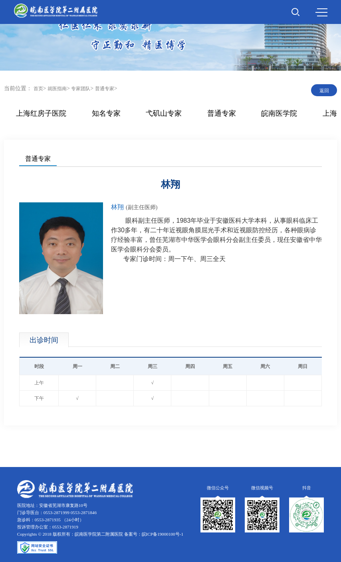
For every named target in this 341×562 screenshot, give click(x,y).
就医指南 (57, 88)
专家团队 (80, 88)
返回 (324, 90)
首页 (38, 88)
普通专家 (104, 88)
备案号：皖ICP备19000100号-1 (153, 534)
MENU (321, 12)
